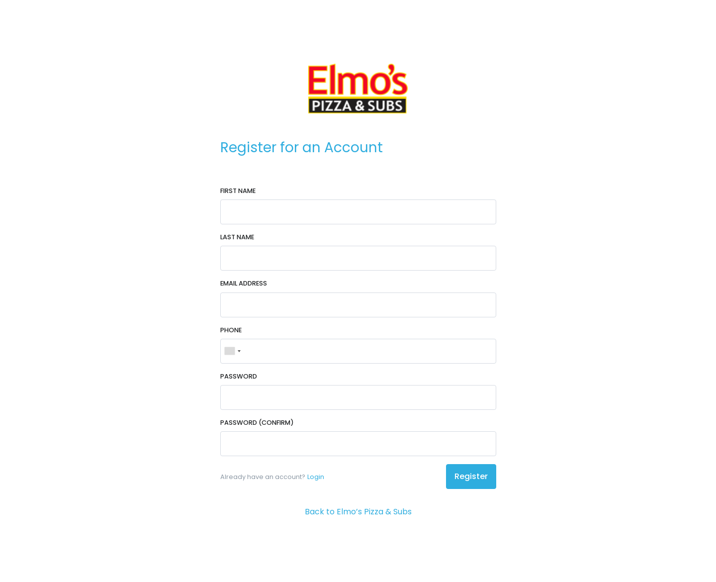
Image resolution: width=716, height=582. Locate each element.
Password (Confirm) (257, 422)
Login (315, 477)
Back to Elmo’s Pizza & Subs (358, 511)
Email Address (243, 283)
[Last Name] (358, 258)
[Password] (358, 397)
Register (471, 476)
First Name (238, 191)
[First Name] (358, 211)
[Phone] (358, 351)
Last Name (237, 237)
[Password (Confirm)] (358, 443)
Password (238, 376)
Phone (231, 330)
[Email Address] (358, 304)
